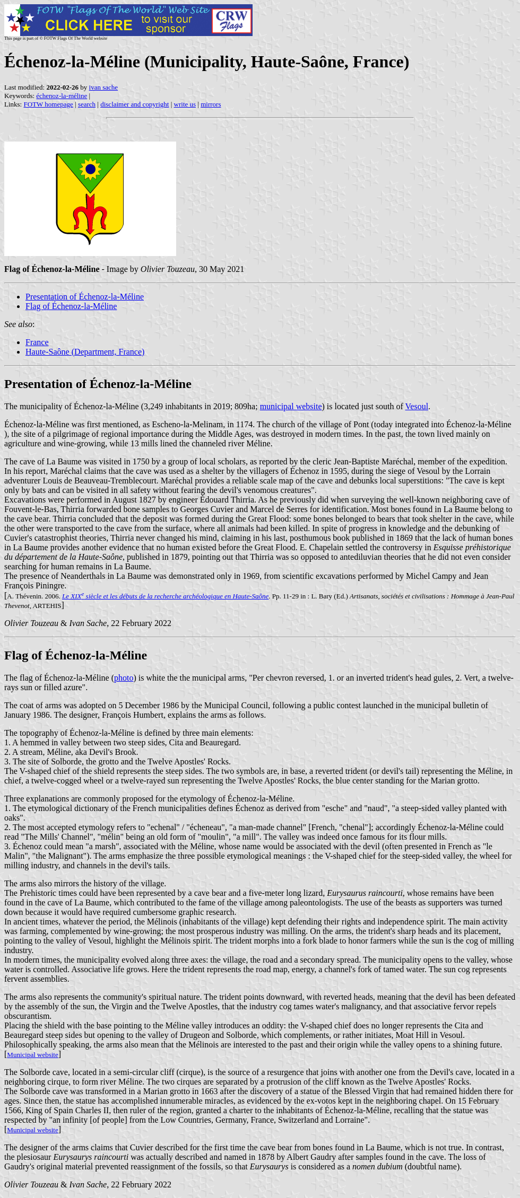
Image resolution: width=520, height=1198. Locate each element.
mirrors (211, 104)
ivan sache (103, 87)
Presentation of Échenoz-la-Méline (84, 296)
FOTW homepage (48, 104)
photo (123, 677)
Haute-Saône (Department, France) (84, 351)
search (87, 104)
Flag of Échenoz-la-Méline (71, 306)
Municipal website (32, 1055)
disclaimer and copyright (134, 104)
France (37, 342)
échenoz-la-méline (61, 96)
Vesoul (417, 406)
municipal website (291, 406)
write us (185, 104)
